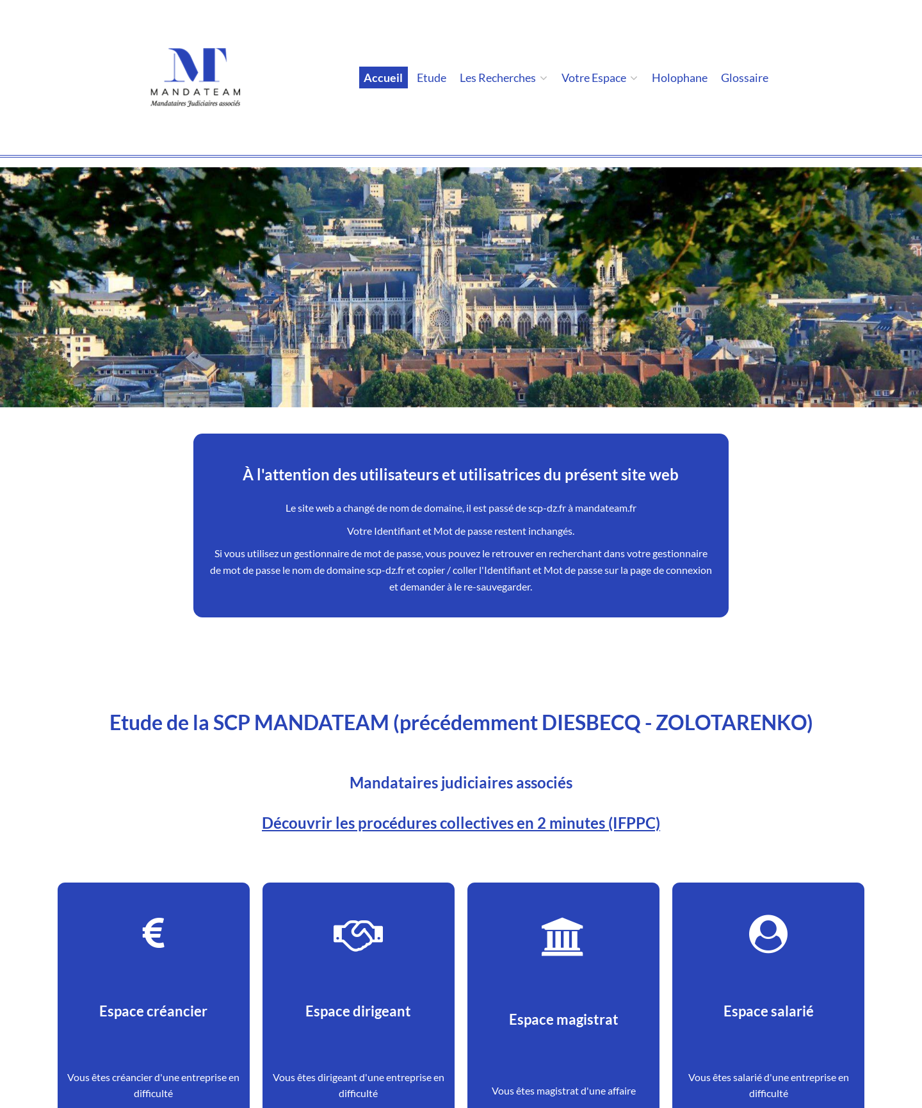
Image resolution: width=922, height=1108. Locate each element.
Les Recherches (503, 77)
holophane (680, 77)
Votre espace (600, 77)
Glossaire (744, 77)
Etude (431, 77)
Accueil (383, 77)
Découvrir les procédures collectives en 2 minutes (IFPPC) (461, 822)
